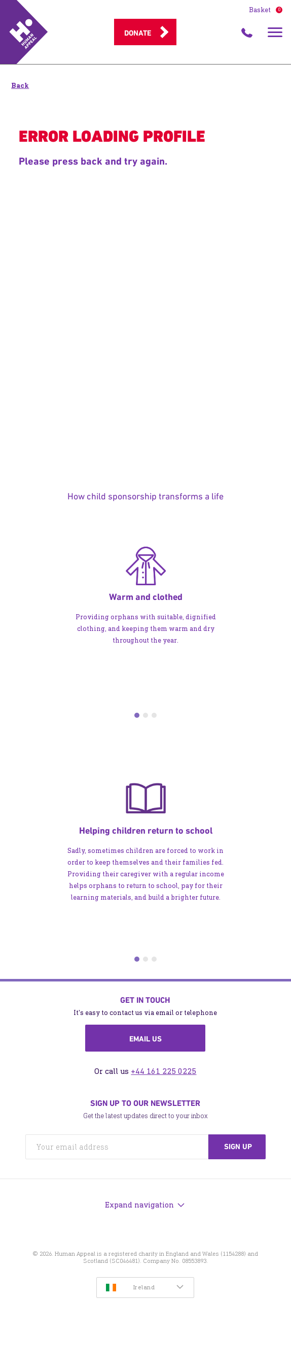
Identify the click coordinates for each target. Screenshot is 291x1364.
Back (20, 85)
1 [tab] (136, 715)
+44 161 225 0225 (163, 1071)
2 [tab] (145, 715)
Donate (137, 33)
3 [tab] (154, 715)
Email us (145, 1038)
